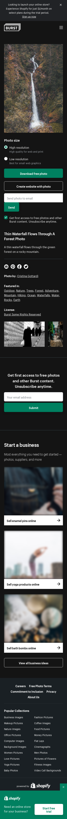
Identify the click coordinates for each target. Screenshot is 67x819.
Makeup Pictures (13, 723)
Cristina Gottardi (27, 275)
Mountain (10, 294)
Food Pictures (42, 729)
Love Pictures (11, 758)
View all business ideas (33, 662)
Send (11, 207)
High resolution (19, 147)
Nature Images (12, 729)
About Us (33, 696)
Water (55, 294)
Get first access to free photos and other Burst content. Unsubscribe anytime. (33, 219)
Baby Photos (11, 770)
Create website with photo (33, 186)
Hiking (22, 294)
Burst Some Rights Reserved (22, 314)
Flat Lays (39, 741)
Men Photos (41, 752)
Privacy (51, 691)
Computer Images (14, 741)
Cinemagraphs (42, 746)
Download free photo (33, 173)
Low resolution (18, 159)
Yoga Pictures (11, 764)
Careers (20, 685)
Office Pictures (12, 735)
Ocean (31, 294)
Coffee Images (42, 723)
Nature (20, 290)
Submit (33, 407)
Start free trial (49, 809)
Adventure (51, 290)
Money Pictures (43, 735)
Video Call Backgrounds (47, 770)
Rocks (8, 299)
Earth (16, 299)
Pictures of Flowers (45, 758)
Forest (39, 290)
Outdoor (9, 290)
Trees (30, 290)
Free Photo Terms (40, 685)
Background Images (15, 746)
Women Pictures (13, 752)
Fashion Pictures (43, 717)
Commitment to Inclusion (27, 691)
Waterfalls (43, 294)
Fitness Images (42, 764)
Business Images (13, 717)
